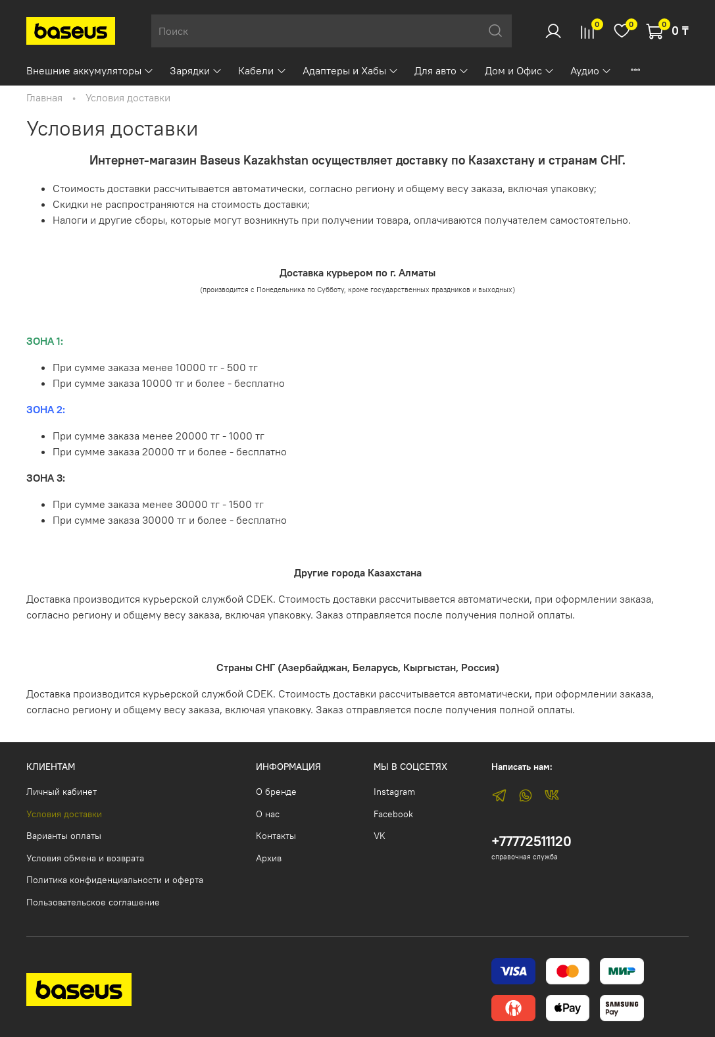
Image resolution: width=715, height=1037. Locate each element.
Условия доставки (64, 814)
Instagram (394, 791)
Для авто (441, 70)
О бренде (276, 791)
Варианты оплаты (63, 836)
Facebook (393, 814)
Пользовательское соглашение (93, 902)
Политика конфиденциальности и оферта (114, 880)
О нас (268, 814)
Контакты (276, 836)
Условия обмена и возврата (85, 858)
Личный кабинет (61, 791)
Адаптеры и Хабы (351, 70)
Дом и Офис (520, 70)
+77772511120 (531, 841)
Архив (269, 858)
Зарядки (196, 70)
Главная (44, 97)
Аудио (591, 70)
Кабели (262, 70)
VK (379, 836)
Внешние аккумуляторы (90, 70)
